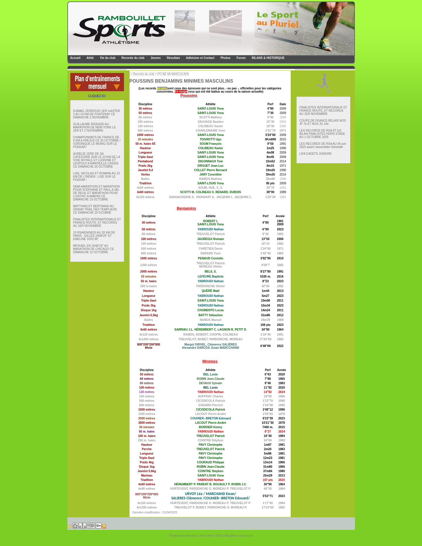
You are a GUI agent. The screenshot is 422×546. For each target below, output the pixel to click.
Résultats (173, 57)
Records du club (132, 57)
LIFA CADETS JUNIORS (316, 153)
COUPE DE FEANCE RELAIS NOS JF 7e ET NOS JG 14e (323, 122)
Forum (241, 57)
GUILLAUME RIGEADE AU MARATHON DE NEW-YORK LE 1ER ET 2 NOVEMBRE (94, 127)
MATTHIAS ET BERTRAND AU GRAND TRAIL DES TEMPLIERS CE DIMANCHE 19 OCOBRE (95, 209)
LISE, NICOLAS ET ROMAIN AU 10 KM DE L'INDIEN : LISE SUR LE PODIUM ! (96, 176)
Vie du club (107, 57)
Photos (225, 57)
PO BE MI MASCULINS (173, 74)
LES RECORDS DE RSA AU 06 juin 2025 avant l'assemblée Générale (323, 145)
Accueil (75, 57)
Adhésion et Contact (200, 57)
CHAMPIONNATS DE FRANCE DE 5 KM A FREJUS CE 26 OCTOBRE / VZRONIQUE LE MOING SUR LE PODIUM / (97, 142)
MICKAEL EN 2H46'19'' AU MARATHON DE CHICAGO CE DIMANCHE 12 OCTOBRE (93, 249)
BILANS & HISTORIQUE (268, 57)
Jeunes (155, 57)
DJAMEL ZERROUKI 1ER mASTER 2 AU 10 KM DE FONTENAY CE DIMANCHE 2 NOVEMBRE (96, 114)
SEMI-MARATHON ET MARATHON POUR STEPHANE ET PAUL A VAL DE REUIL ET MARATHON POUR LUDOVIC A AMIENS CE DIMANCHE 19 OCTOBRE (96, 193)
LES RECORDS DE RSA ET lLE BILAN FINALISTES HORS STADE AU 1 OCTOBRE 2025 (322, 134)
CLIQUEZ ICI (97, 96)
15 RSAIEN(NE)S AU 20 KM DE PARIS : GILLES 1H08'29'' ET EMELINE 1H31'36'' (94, 236)
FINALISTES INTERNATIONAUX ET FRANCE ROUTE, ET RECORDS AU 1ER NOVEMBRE (97, 222)
